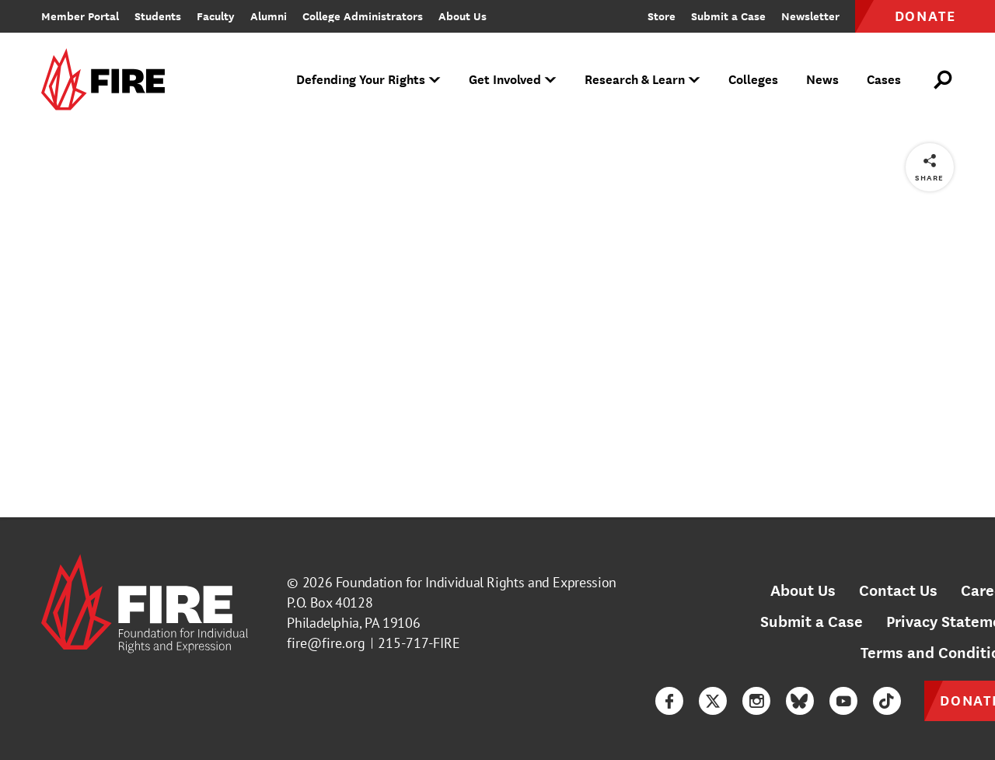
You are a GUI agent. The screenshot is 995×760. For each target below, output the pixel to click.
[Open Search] (944, 80)
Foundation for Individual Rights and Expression (476, 582)
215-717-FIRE (419, 643)
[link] (108, 80)
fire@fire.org (326, 643)
